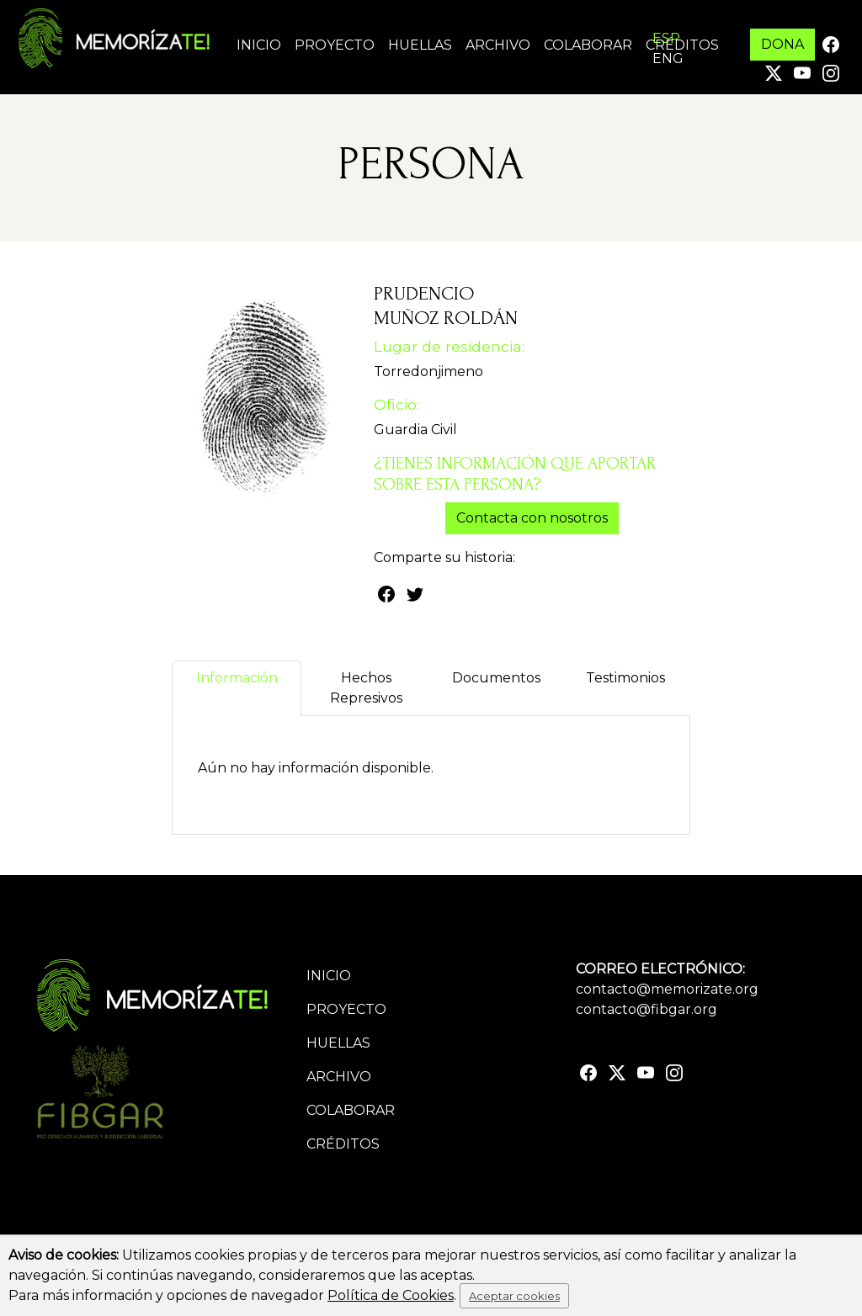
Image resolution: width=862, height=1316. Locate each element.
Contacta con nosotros (532, 518)
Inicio (259, 45)
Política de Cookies (390, 1295)
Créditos (682, 45)
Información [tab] (237, 688)
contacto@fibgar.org (646, 1009)
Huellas (420, 45)
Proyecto (335, 45)
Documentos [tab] (496, 688)
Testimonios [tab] (625, 688)
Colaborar (588, 45)
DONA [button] (782, 44)
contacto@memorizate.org (667, 989)
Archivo (498, 45)
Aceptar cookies (514, 1296)
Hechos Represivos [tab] (366, 688)
